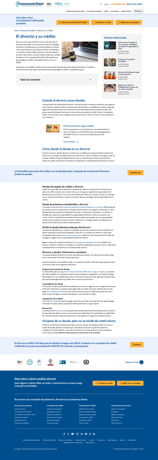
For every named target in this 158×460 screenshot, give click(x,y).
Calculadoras (115, 412)
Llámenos (73, 22)
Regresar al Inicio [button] (134, 362)
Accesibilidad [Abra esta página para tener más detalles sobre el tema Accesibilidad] (131, 440)
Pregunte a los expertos (118, 409)
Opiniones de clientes (53, 420)
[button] (49, 4)
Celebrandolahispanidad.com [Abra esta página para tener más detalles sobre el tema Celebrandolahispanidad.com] (31, 440)
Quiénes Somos (126, 11)
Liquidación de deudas (21, 417)
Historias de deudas (52, 423)
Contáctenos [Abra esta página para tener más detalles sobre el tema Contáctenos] (101, 440)
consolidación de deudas (58, 291)
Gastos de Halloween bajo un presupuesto (128, 73)
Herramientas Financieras (121, 406)
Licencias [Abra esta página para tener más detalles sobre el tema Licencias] (91, 440)
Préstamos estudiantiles (22, 423)
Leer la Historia (69, 142)
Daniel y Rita (115, 420)
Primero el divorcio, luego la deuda (78, 126)
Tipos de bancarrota (20, 420)
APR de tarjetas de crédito (86, 409)
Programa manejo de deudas (87, 414)
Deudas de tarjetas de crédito (75, 11)
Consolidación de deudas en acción (25, 414)
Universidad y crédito (85, 420)
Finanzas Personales (27, 31)
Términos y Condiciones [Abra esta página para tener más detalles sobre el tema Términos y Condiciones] (65, 440)
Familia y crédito (84, 423)
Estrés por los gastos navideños (126, 60)
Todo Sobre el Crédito (87, 406)
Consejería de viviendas (94, 11)
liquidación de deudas (52, 301)
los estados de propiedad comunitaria (88, 242)
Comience (102, 22)
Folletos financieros (117, 417)
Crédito (106, 11)
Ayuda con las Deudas (23, 406)
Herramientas (115, 11)
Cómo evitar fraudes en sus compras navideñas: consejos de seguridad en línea (128, 45)
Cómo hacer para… (116, 423)
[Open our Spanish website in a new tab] (106, 4)
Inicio (17, 31)
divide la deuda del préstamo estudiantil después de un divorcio (80, 207)
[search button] (101, 4)
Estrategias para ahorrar (54, 412)
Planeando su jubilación (54, 414)
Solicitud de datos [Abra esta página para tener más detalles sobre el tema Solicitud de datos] (80, 440)
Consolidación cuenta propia (23, 412)
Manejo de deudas (20, 409)
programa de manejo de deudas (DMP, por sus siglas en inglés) (82, 272)
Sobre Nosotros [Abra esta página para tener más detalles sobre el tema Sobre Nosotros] (112, 440)
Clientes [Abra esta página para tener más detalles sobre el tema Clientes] (122, 440)
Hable (128, 22)
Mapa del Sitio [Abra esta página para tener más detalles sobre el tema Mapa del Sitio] (90, 442)
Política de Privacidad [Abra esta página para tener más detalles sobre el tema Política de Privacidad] (49, 440)
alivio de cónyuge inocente (72, 235)
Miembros (138, 11)
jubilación (53, 60)
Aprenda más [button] (135, 173)
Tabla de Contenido (30, 79)
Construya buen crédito (86, 417)
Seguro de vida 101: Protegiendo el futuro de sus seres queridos (128, 87)
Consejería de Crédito (55, 406)
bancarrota (59, 311)
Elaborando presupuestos (54, 409)
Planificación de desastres (54, 417)
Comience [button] (137, 344)
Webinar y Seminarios (117, 414)
